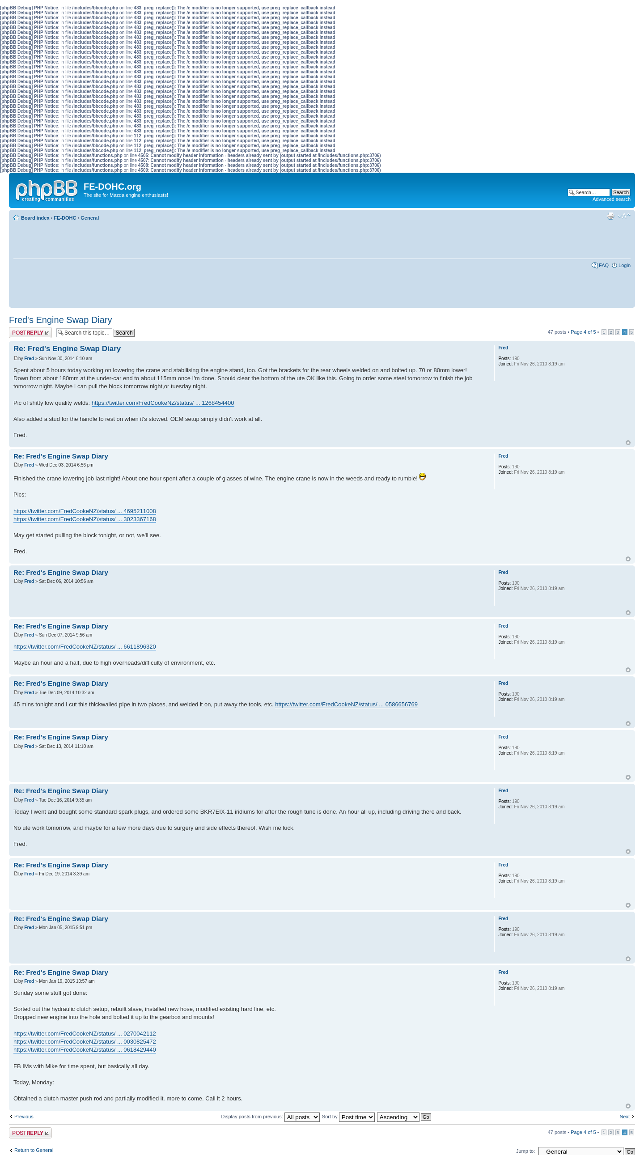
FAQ (604, 265)
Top (628, 442)
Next (624, 1116)
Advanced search (612, 199)
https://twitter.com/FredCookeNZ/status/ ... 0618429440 (84, 1049)
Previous (24, 1116)
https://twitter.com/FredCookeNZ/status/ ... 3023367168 (84, 519)
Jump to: (525, 1151)
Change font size (624, 216)
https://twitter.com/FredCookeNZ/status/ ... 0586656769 (346, 704)
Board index (35, 218)
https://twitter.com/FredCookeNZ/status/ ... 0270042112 (84, 1033)
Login (625, 265)
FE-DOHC (65, 218)
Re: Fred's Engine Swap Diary (67, 348)
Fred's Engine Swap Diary (60, 320)
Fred (29, 358)
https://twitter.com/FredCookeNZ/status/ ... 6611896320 (84, 646)
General (89, 218)
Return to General (33, 1150)
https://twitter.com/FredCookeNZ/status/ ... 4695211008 (84, 511)
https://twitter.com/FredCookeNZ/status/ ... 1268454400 (163, 402)
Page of (583, 332)
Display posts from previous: (270, 1116)
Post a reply (30, 332)
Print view (610, 216)
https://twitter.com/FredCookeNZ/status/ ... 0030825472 (84, 1041)
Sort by (348, 1116)
